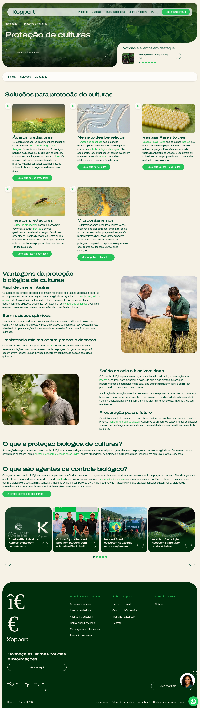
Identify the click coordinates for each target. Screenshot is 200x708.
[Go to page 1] (139, 62)
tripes (57, 156)
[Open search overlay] (153, 12)
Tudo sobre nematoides (93, 167)
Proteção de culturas (35, 23)
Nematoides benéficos (90, 142)
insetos (103, 156)
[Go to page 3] (146, 62)
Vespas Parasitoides (153, 142)
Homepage (11, 23)
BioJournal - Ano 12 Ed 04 (153, 56)
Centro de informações (125, 610)
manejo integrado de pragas (124, 421)
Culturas (96, 12)
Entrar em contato (176, 12)
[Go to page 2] (143, 62)
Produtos (83, 12)
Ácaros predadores (80, 604)
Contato (117, 623)
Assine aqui (47, 667)
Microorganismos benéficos (96, 257)
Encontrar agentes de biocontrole (27, 493)
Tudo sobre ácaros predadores (32, 178)
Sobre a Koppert (137, 12)
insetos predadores (27, 225)
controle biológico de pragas (103, 149)
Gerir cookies (101, 702)
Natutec (159, 604)
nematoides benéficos (75, 303)
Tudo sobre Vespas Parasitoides (163, 167)
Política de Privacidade (123, 702)
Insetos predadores (81, 610)
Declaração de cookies (164, 702)
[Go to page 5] (152, 62)
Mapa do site (186, 702)
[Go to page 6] (155, 62)
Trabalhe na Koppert (123, 616)
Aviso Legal (144, 702)
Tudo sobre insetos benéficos (32, 254)
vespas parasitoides (68, 454)
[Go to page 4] (149, 62)
